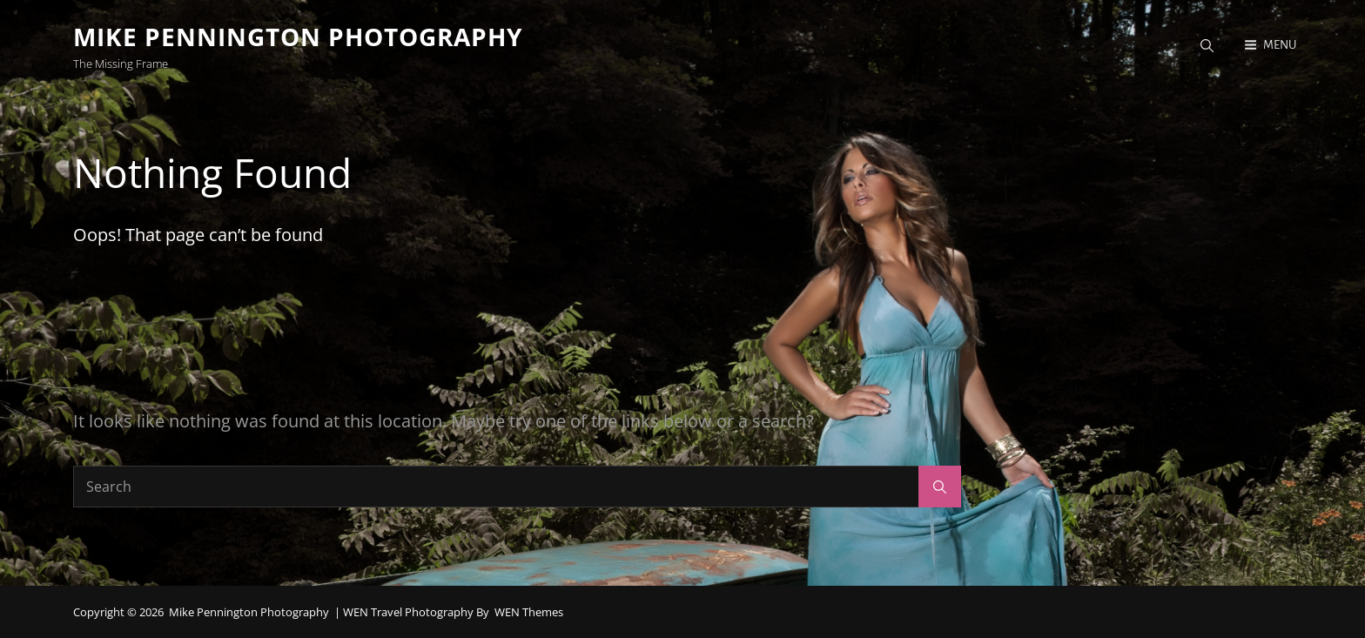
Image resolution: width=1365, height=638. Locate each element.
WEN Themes (528, 612)
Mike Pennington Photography (297, 36)
